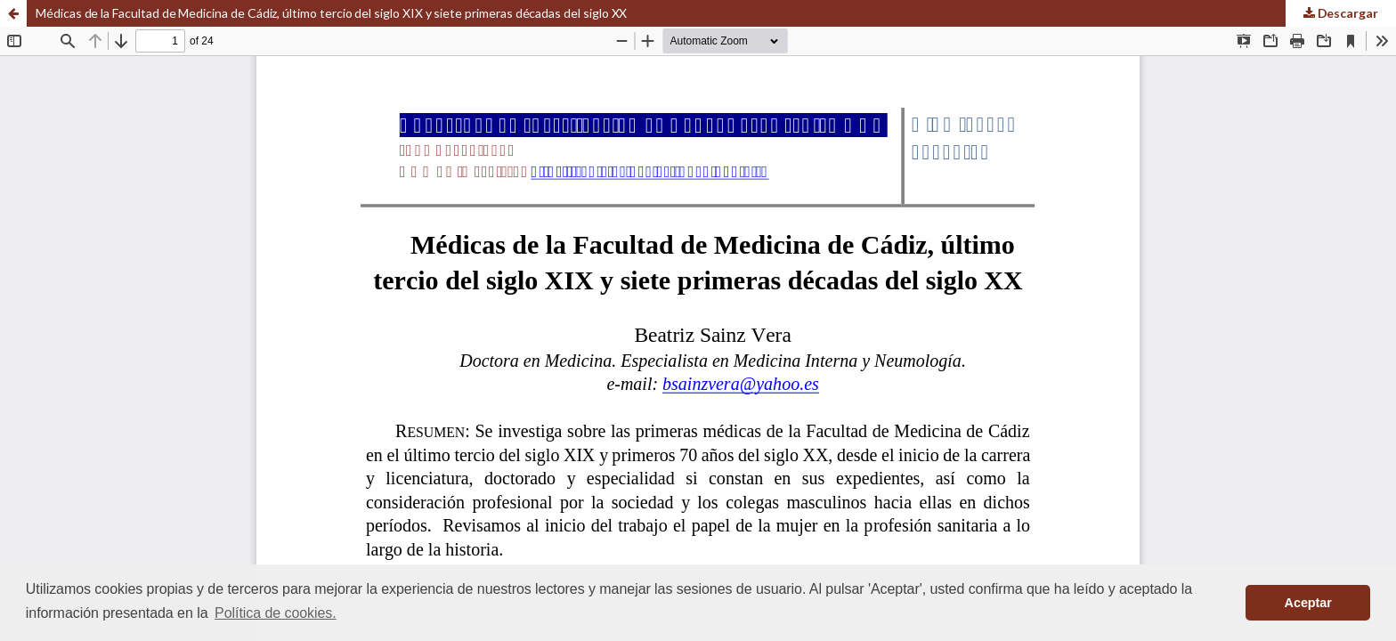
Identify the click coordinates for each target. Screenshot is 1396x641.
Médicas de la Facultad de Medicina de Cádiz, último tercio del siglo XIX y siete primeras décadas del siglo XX (331, 12)
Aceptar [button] (1308, 603)
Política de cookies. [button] (276, 613)
